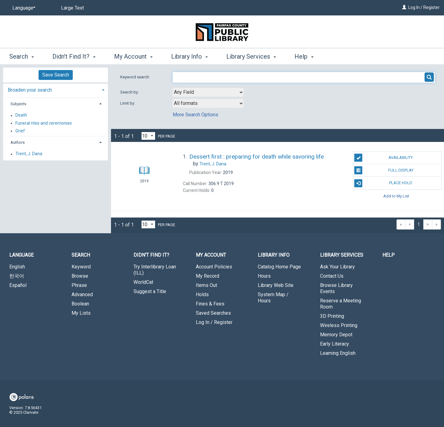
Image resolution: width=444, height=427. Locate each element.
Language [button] (21, 255)
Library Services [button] (251, 56)
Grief (20, 130)
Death (21, 115)
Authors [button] (17, 142)
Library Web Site (276, 285)
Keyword (81, 267)
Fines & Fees (210, 304)
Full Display (383, 170)
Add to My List (396, 196)
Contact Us (331, 276)
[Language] (22, 8)
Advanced (82, 294)
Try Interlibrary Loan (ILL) (155, 270)
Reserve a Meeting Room (340, 304)
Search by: (130, 92)
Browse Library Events (336, 288)
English (17, 267)
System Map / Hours (273, 298)
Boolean (80, 304)
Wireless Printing (338, 325)
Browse (80, 276)
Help (388, 255)
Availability (383, 158)
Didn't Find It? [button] (73, 56)
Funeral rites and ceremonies (43, 123)
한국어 (16, 276)
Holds (202, 294)
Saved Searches (213, 313)
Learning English (338, 353)
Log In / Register (424, 7)
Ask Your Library (337, 267)
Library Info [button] (189, 56)
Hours (264, 276)
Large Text (72, 8)
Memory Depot (336, 335)
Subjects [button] (18, 104)
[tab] (55, 89)
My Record (207, 276)
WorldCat (143, 282)
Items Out (206, 285)
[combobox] (208, 92)
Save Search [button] (55, 75)
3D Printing (332, 316)
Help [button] (303, 56)
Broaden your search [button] (30, 90)
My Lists (81, 313)
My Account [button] (133, 56)
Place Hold (383, 183)
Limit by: (128, 103)
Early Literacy (334, 344)
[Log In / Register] (404, 7)
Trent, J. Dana (28, 153)
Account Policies (214, 267)
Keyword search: (135, 77)
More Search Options (195, 115)
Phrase (79, 285)
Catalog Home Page (279, 267)
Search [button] (21, 56)
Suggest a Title (150, 291)
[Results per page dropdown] (148, 136)
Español (18, 285)
